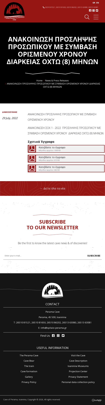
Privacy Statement (78, 376)
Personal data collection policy (78, 382)
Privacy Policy (29, 382)
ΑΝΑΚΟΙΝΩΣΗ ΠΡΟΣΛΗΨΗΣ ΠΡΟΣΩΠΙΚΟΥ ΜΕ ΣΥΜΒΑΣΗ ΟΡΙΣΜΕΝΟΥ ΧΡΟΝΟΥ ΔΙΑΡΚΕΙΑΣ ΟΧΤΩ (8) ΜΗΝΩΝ (53, 85)
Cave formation (29, 371)
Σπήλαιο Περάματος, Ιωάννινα (14, 11)
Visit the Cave (78, 355)
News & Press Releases (57, 80)
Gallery (29, 376)
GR (93, 2)
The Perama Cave (29, 355)
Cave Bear (29, 360)
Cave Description (78, 360)
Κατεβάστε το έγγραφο (66, 148)
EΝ (97, 2)
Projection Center (78, 371)
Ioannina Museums (78, 366)
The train (29, 366)
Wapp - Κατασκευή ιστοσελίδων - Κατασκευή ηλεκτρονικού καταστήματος (96, 400)
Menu (95, 17)
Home (39, 80)
